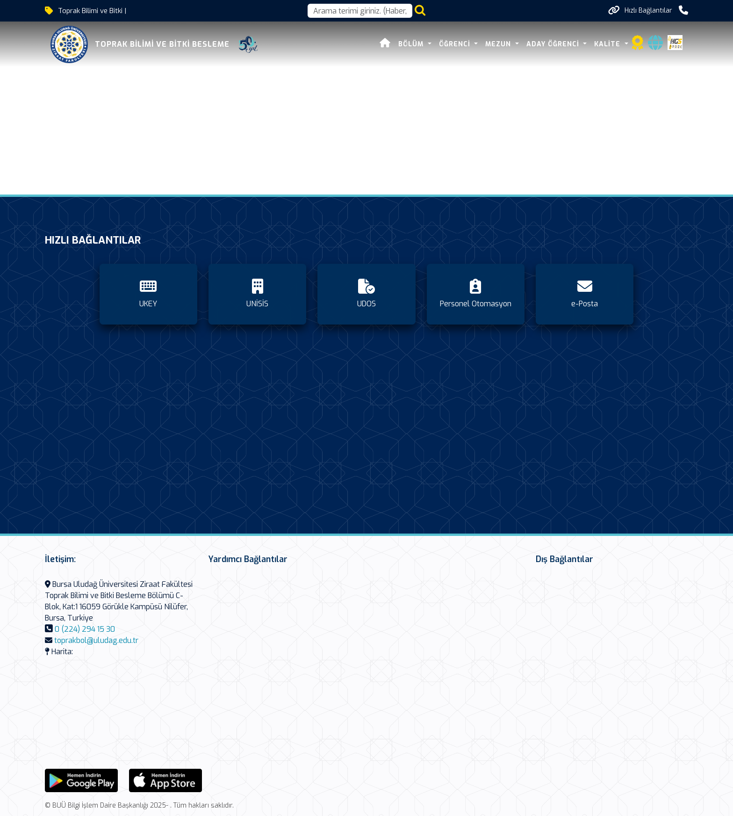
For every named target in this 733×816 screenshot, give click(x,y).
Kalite (608, 44)
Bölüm (412, 44)
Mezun (499, 44)
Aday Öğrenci (554, 44)
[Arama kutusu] (360, 11)
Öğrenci (456, 44)
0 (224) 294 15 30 (85, 629)
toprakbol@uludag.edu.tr (96, 640)
